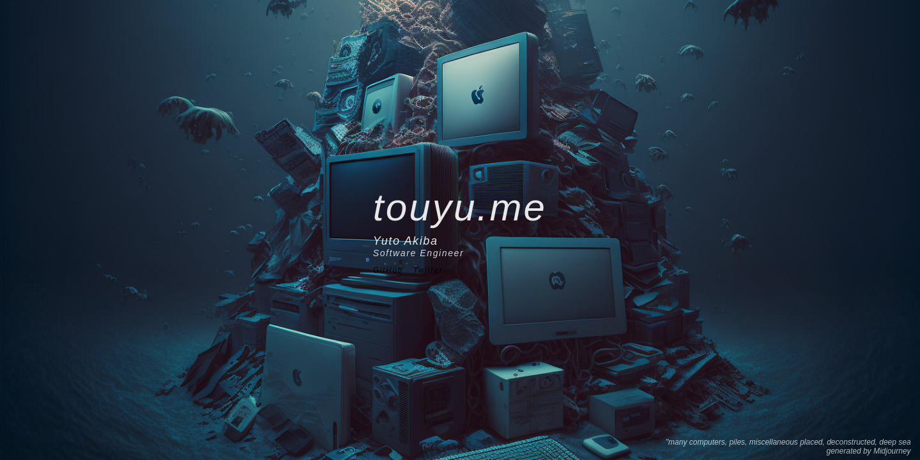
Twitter (428, 270)
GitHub (388, 270)
